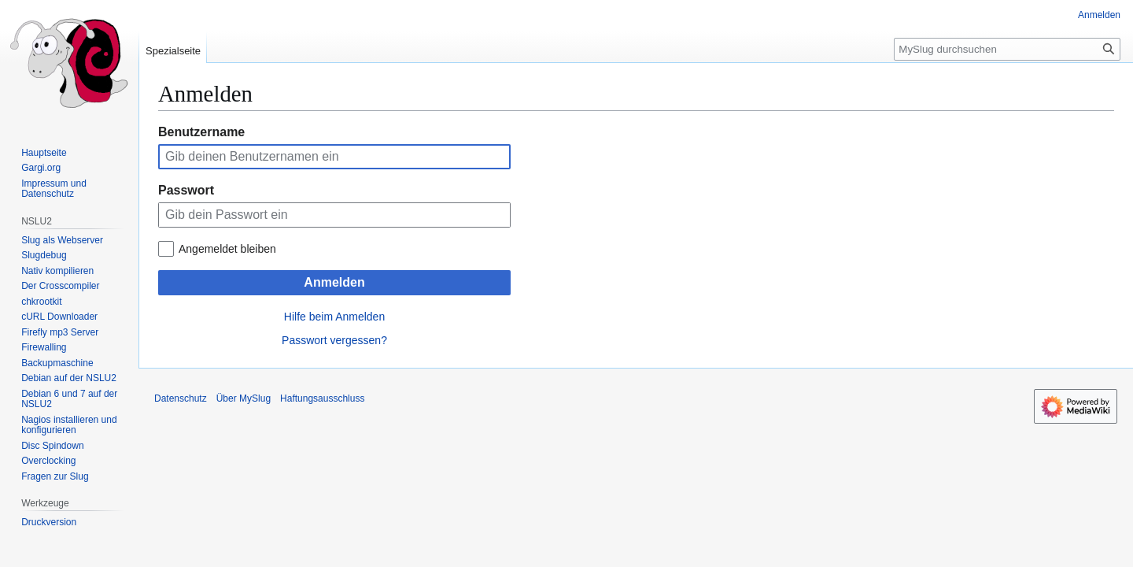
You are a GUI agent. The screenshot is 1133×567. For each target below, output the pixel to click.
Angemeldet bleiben (227, 249)
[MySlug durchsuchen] (1007, 49)
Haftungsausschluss (322, 398)
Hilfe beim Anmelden (334, 316)
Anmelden (334, 282)
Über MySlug (243, 398)
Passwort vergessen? (334, 340)
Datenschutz (180, 398)
